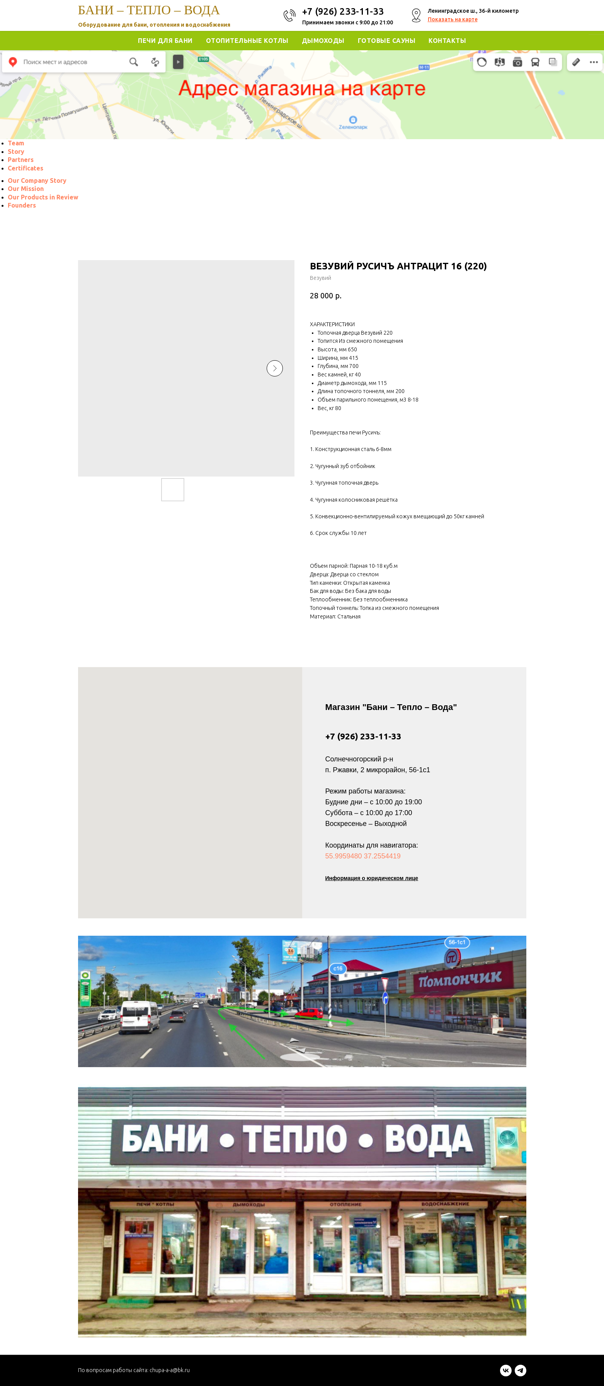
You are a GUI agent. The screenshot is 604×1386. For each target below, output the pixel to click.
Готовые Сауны (387, 40)
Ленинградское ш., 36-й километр (473, 11)
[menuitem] (16, 143)
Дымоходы (323, 40)
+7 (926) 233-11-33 (363, 736)
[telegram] (520, 1374)
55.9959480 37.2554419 (363, 856)
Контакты (447, 40)
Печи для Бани (165, 40)
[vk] (506, 1374)
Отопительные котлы (247, 40)
